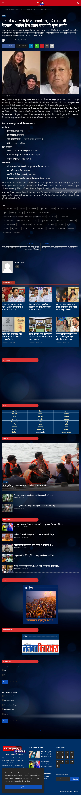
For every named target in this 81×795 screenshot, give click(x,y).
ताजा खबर (32, 229)
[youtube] (62, 757)
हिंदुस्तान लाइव (51, 229)
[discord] (67, 757)
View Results (14, 682)
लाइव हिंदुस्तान (41, 229)
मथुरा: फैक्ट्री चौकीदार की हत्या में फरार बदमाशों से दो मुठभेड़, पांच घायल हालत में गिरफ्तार (20, 248)
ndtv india (71, 229)
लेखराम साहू (13, 213)
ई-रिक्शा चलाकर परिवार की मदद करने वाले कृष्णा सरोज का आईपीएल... (39, 524)
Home (3, 10)
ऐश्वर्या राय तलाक (61, 229)
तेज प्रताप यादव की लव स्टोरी (9, 225)
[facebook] (58, 753)
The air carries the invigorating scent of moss (33, 495)
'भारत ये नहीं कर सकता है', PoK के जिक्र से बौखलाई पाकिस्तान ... (36, 566)
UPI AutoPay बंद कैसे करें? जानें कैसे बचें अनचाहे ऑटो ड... (46, 754)
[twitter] (62, 753)
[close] (42, 770)
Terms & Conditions (66, 791)
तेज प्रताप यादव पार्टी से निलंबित (10, 209)
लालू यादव (5, 213)
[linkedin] (62, 762)
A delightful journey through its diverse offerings (35, 505)
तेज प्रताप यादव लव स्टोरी (56, 221)
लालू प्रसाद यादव (43, 209)
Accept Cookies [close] (23, 787)
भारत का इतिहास (32, 209)
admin (16, 498)
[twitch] (67, 762)
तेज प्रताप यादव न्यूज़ (63, 217)
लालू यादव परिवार (15, 229)
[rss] (58, 766)
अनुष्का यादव (23, 209)
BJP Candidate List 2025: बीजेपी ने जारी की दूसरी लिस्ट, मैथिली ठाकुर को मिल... (66, 307)
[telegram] (72, 757)
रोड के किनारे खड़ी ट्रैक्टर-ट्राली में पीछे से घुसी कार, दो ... (33, 545)
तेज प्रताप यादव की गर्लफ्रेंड (25, 225)
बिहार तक (24, 229)
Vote (4, 682)
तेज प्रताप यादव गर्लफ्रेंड (44, 213)
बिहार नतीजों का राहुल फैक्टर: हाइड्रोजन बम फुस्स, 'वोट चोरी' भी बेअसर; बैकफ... (40, 307)
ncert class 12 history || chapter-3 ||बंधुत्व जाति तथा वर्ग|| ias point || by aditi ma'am (24, 217)
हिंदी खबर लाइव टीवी (31, 213)
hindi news (17, 233)
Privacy (76, 791)
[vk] (72, 762)
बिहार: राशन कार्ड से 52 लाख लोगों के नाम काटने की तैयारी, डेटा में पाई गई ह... (12, 337)
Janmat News (8, 40)
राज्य (7, 10)
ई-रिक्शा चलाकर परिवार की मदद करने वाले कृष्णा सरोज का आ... (46, 765)
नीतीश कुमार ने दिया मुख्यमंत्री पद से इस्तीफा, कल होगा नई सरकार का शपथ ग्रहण (40, 337)
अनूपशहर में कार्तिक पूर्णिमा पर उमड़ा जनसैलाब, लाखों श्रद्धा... (35, 555)
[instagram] (67, 753)
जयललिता (52, 209)
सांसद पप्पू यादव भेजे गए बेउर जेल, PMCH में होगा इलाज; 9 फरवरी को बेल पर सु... (12, 307)
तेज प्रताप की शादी (38, 225)
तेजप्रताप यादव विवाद (49, 225)
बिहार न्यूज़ (21, 213)
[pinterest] (58, 762)
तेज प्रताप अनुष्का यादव (70, 221)
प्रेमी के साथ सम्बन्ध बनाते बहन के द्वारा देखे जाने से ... (46, 776)
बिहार (10, 10)
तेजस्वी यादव (5, 229)
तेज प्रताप (35, 221)
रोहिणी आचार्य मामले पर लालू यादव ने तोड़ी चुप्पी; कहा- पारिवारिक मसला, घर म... (66, 337)
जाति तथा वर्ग (61, 209)
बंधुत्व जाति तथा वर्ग (71, 209)
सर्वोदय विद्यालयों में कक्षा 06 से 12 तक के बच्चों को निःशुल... (35, 535)
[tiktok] (72, 753)
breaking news (7, 233)
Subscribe (75, 779)
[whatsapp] (58, 757)
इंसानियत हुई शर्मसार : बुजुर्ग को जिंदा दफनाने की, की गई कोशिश (60, 247)
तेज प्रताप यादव (52, 217)
